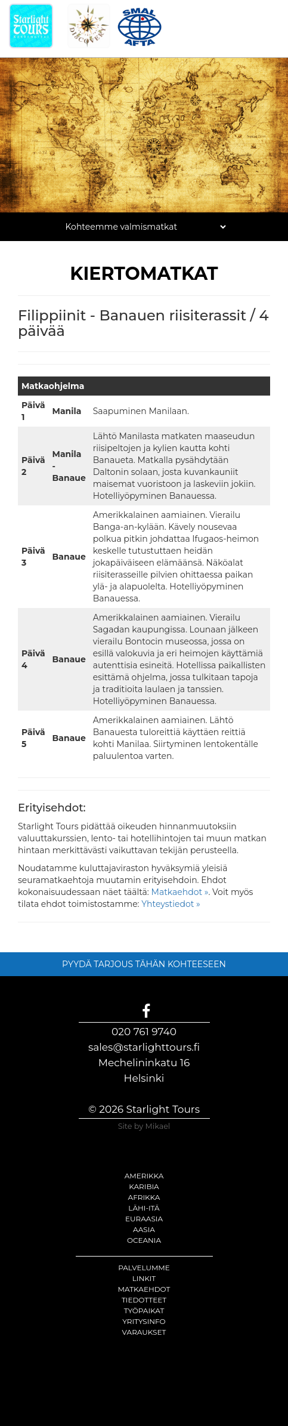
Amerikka (144, 1175)
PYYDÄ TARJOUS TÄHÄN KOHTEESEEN (144, 964)
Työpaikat (144, 1310)
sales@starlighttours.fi (144, 1047)
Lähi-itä (143, 1207)
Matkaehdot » (180, 892)
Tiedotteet (144, 1299)
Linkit (144, 1278)
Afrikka (144, 1197)
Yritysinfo (143, 1321)
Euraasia (144, 1218)
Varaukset (144, 1332)
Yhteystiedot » (170, 904)
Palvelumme (144, 1267)
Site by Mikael (144, 1126)
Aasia (144, 1229)
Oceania (144, 1240)
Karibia (144, 1186)
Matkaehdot (144, 1289)
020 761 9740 (144, 1032)
